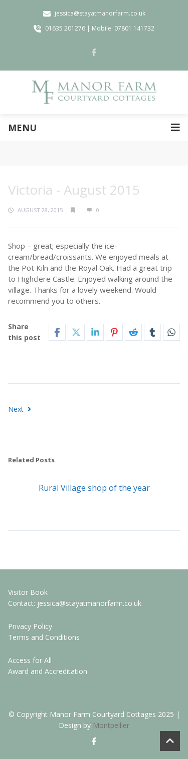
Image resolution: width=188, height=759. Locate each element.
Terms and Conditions (44, 637)
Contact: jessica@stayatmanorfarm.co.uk (74, 603)
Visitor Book (28, 592)
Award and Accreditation (47, 671)
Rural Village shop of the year (94, 487)
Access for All (30, 660)
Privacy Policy (30, 626)
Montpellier (111, 725)
